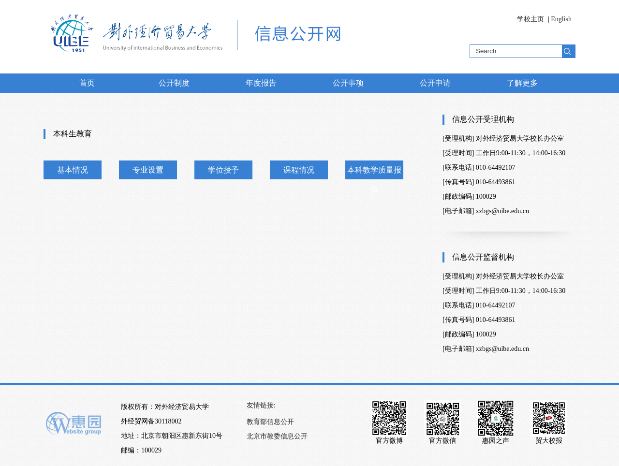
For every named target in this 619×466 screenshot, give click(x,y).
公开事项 (348, 83)
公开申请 (435, 83)
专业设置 (148, 170)
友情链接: (261, 405)
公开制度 (174, 83)
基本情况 (72, 170)
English (561, 19)
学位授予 (223, 170)
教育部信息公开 (270, 421)
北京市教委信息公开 (277, 436)
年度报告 (261, 83)
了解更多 (522, 83)
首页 (87, 83)
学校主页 (530, 19)
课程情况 (298, 170)
